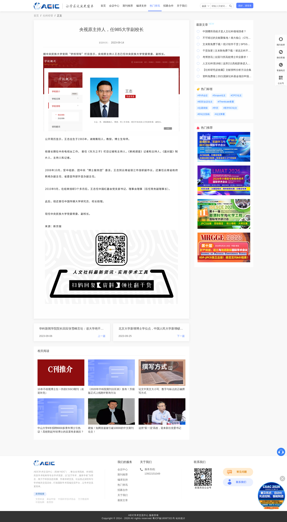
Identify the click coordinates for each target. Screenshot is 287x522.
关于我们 (182, 5)
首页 (103, 5)
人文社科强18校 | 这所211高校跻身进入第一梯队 (227, 63)
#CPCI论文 (236, 95)
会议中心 (114, 5)
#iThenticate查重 (226, 101)
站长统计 (180, 518)
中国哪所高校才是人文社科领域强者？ (224, 31)
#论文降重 (220, 114)
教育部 (50, 502)
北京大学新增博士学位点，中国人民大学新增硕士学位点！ (152, 328)
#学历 (215, 108)
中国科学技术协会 (67, 499)
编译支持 (141, 5)
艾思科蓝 (40, 499)
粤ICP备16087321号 (163, 518)
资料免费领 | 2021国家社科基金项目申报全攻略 (227, 76)
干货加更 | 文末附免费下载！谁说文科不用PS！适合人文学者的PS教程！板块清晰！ (227, 50)
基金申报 (51, 499)
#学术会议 (202, 95)
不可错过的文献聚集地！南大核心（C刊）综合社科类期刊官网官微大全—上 (227, 38)
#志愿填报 (202, 108)
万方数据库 (83, 499)
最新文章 (123, 500)
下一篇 (181, 335)
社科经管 (48, 15)
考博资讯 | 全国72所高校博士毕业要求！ (226, 57)
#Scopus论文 (219, 95)
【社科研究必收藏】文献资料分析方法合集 (227, 70)
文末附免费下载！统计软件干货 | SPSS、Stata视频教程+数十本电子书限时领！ (227, 44)
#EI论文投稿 (203, 114)
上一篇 (101, 335)
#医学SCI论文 (230, 108)
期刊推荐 (128, 5)
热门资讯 (155, 5)
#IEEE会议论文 (205, 101)
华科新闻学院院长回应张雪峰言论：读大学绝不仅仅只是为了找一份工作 (72, 328)
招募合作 (168, 5)
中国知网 (40, 502)
